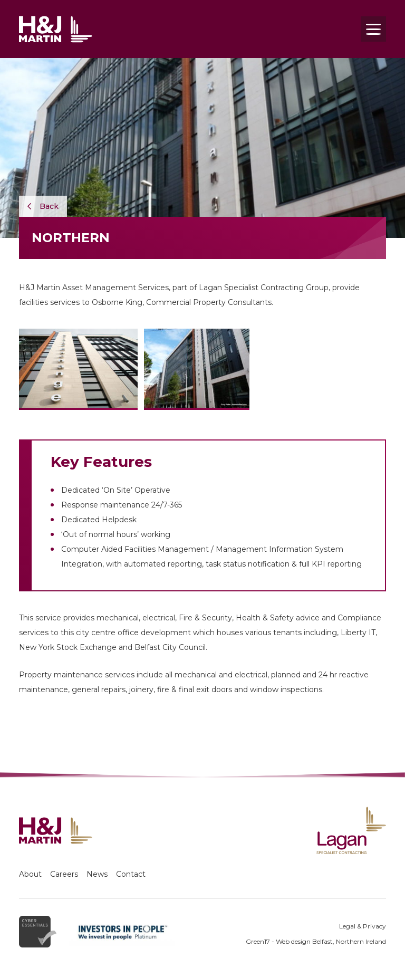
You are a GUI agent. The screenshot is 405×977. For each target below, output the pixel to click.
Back (43, 206)
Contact (131, 874)
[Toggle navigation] (373, 29)
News (97, 874)
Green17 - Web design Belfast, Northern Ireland (316, 941)
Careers (64, 874)
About (30, 874)
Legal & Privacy (362, 926)
